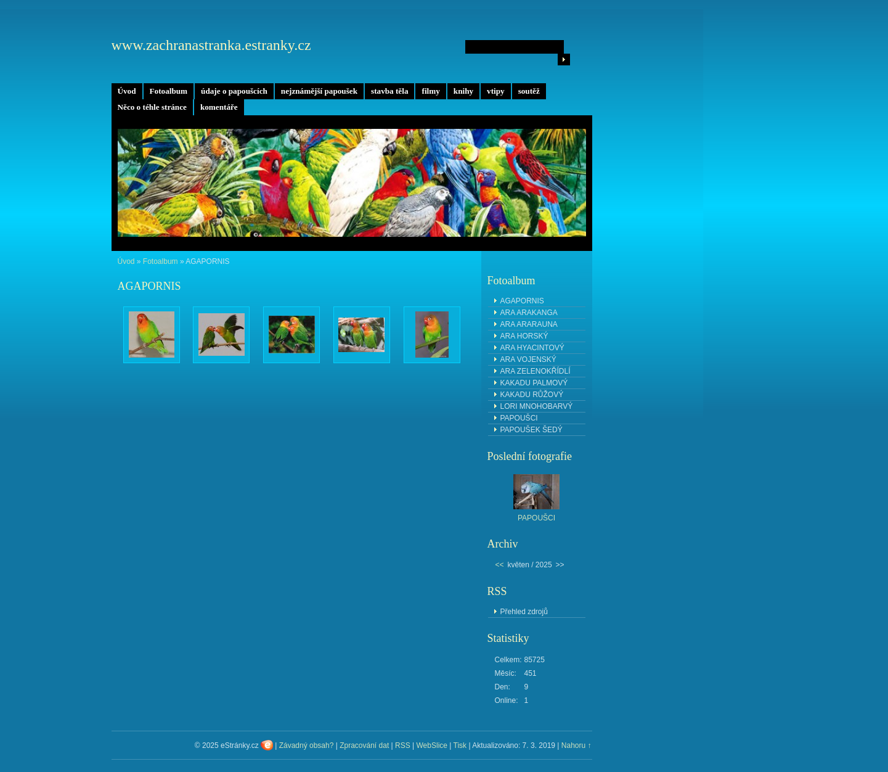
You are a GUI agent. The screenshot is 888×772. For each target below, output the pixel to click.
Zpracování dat (364, 745)
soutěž (529, 91)
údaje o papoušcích (234, 91)
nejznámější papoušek (319, 91)
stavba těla (389, 91)
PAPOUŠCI (519, 418)
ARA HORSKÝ (524, 336)
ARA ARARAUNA (529, 324)
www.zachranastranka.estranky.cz (211, 45)
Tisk (460, 745)
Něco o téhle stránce (152, 107)
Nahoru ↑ (576, 745)
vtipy (496, 91)
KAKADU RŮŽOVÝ (532, 394)
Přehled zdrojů (524, 611)
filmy (430, 91)
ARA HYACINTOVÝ (532, 347)
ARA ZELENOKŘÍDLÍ (535, 371)
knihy (463, 91)
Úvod (127, 91)
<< (499, 565)
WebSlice (432, 745)
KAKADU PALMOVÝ (534, 383)
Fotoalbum (169, 91)
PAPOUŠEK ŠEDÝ (531, 429)
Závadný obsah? (306, 745)
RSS (402, 745)
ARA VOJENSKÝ (528, 359)
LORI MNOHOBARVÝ (536, 406)
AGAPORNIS (522, 301)
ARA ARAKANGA (529, 312)
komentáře (219, 107)
